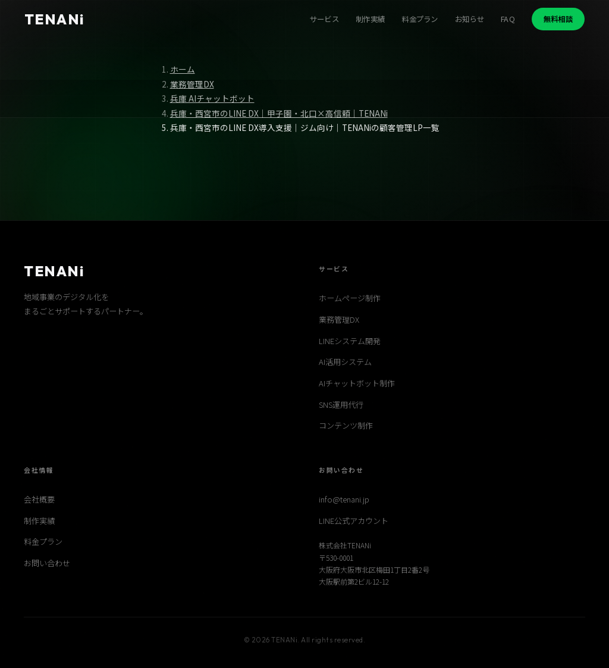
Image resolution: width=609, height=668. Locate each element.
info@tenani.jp (344, 499)
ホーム (182, 69)
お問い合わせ (47, 563)
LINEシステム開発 (350, 341)
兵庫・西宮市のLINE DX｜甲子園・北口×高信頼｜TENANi (279, 113)
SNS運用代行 (341, 404)
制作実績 (370, 19)
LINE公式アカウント (353, 520)
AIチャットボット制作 (357, 383)
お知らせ (469, 19)
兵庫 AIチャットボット (212, 98)
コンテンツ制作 (346, 425)
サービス (324, 19)
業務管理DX (192, 84)
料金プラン (419, 19)
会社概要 (39, 499)
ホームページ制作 (350, 298)
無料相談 (558, 19)
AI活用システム (345, 361)
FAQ (508, 19)
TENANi (54, 19)
